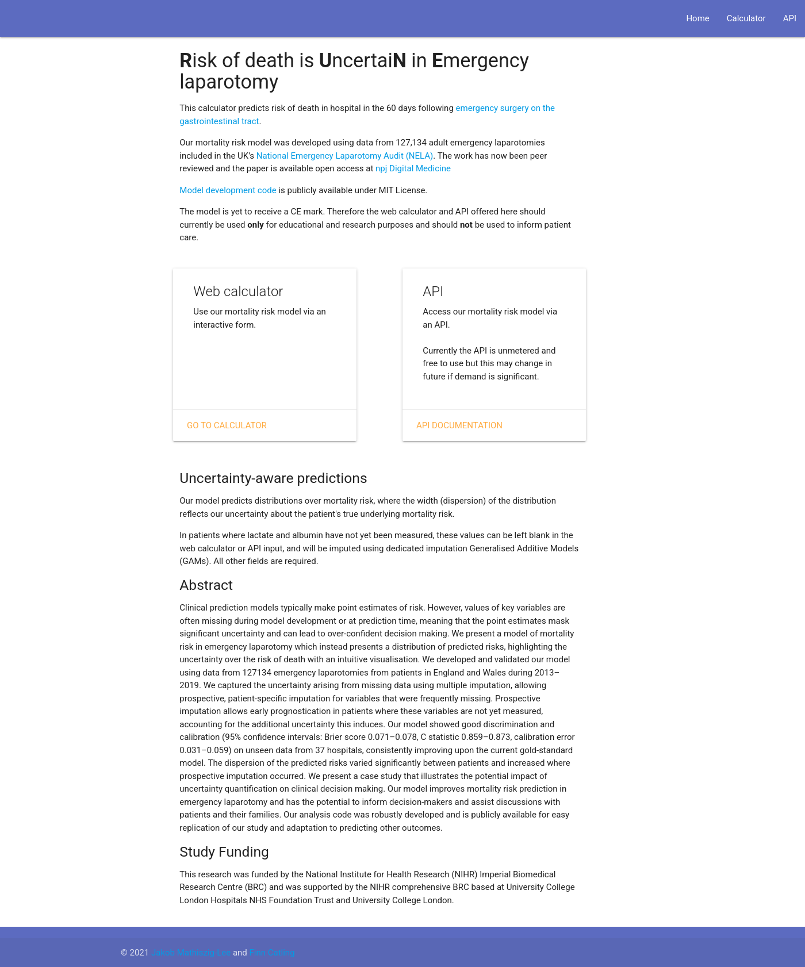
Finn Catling (272, 952)
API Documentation (459, 425)
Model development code (227, 190)
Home (697, 18)
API (789, 18)
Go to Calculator (227, 425)
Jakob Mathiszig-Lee (191, 952)
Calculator (746, 18)
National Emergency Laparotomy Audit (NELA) (345, 156)
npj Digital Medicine (413, 168)
